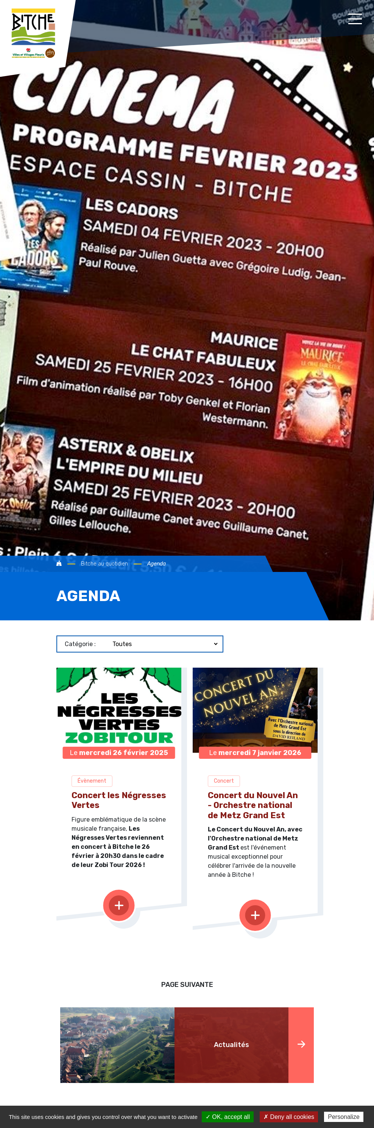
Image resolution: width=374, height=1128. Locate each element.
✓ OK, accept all (228, 1117)
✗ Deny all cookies (288, 1117)
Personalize (344, 1117)
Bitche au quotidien (104, 564)
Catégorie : (80, 644)
